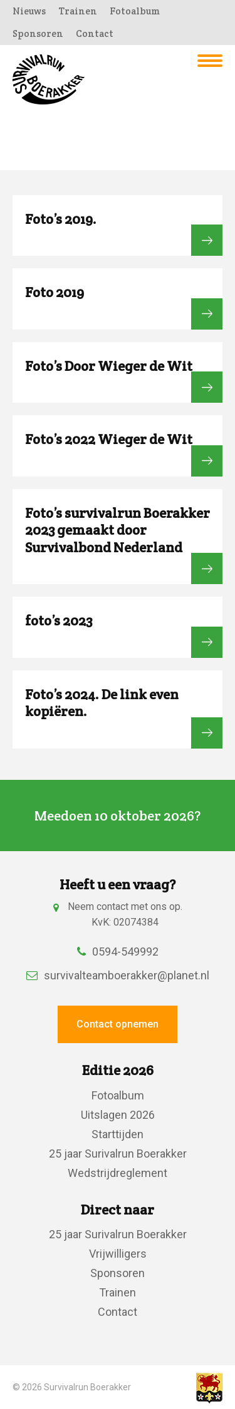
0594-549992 (118, 951)
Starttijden (117, 1134)
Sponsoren (38, 33)
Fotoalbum (135, 11)
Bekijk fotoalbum (206, 240)
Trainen (77, 11)
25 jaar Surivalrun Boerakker (118, 1153)
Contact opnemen (117, 1024)
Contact (94, 33)
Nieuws (29, 11)
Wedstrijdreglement (117, 1172)
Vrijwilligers (118, 1253)
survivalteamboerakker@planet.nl (117, 975)
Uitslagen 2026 (118, 1114)
